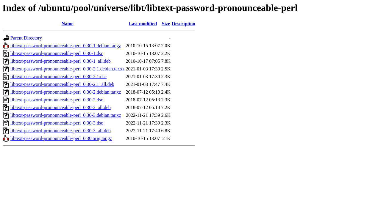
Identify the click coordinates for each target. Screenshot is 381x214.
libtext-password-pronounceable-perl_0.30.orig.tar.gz (61, 138)
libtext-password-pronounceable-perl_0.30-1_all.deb (60, 61)
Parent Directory (26, 37)
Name (68, 23)
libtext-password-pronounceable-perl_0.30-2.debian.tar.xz (65, 92)
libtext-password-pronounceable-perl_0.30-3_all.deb (60, 130)
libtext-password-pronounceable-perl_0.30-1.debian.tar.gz (65, 45)
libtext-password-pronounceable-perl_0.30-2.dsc (56, 99)
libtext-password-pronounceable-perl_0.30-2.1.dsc (58, 76)
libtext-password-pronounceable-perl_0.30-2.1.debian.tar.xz (67, 68)
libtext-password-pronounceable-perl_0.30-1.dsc (56, 53)
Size (166, 23)
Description (183, 23)
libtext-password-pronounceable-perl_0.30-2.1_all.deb (62, 84)
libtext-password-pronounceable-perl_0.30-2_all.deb (60, 107)
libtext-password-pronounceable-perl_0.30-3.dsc (56, 122)
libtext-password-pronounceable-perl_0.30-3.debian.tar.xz (65, 115)
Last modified (143, 23)
